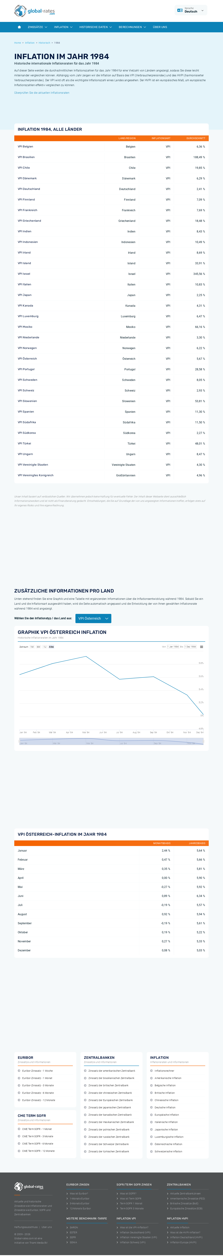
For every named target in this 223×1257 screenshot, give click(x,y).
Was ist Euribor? (77, 1193)
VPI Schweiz (26, 390)
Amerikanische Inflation (166, 1078)
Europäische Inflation (164, 1114)
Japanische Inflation (164, 1129)
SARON (72, 1227)
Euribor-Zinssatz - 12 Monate (36, 1100)
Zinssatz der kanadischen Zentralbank (108, 1114)
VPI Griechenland (29, 220)
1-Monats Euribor (78, 1198)
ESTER (71, 1232)
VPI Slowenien (27, 401)
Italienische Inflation (164, 1122)
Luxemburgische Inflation (166, 1136)
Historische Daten (95, 27)
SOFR (71, 1237)
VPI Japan (25, 295)
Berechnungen (132, 27)
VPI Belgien (25, 146)
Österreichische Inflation (166, 1144)
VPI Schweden (27, 379)
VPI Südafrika (27, 422)
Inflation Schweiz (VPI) (131, 1242)
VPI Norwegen (27, 348)
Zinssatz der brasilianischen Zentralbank (109, 1078)
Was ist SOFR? (126, 1193)
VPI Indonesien (28, 242)
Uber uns (47, 1227)
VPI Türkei (24, 443)
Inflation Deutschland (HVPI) (185, 1237)
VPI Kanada (25, 305)
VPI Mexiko (25, 326)
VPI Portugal (26, 369)
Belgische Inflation (163, 1085)
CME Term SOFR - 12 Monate (36, 1151)
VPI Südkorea (27, 432)
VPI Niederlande (28, 337)
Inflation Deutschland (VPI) (134, 1232)
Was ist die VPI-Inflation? (132, 1227)
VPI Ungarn (25, 454)
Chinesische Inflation (164, 1100)
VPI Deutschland (29, 189)
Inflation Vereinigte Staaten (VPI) (137, 1237)
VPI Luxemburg (28, 316)
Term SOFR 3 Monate (130, 1208)
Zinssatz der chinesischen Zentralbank (108, 1092)
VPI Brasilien (26, 157)
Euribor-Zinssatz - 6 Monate (36, 1092)
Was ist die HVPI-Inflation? (183, 1232)
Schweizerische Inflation (166, 1151)
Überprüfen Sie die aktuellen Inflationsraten (41, 92)
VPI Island (24, 263)
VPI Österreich (27, 358)
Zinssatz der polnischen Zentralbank (107, 1129)
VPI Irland (24, 252)
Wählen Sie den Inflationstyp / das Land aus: (43, 618)
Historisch (44, 42)
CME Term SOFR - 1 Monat (35, 1129)
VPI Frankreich (27, 210)
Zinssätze (37, 27)
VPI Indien (24, 231)
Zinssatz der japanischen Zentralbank (107, 1107)
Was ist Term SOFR (129, 1198)
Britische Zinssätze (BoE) (183, 1203)
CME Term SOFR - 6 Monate (35, 1143)
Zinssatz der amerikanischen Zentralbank (109, 1070)
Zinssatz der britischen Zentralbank (106, 1085)
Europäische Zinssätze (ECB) (185, 1208)
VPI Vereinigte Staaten (33, 464)
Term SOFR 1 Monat (129, 1203)
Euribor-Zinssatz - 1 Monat (35, 1078)
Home (17, 42)
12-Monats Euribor (78, 1208)
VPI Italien (24, 284)
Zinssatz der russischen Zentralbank (107, 1136)
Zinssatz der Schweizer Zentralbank (106, 1144)
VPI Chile (24, 167)
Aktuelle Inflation (178, 1227)
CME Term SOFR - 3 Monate (35, 1136)
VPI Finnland (26, 199)
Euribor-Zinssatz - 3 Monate (36, 1085)
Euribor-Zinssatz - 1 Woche (35, 1070)
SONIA (71, 1242)
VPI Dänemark (27, 178)
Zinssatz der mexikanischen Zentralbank (109, 1122)
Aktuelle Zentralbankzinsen (184, 1193)
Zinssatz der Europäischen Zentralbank (108, 1100)
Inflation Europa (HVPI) (182, 1242)
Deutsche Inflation (162, 1107)
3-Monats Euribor (78, 1203)
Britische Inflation (162, 1092)
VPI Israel (24, 273)
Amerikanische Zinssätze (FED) (186, 1198)
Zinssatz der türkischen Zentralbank (106, 1151)
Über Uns (160, 27)
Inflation (63, 27)
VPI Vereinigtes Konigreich (35, 475)
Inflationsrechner (162, 1070)
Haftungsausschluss (26, 1227)
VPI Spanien (26, 411)
